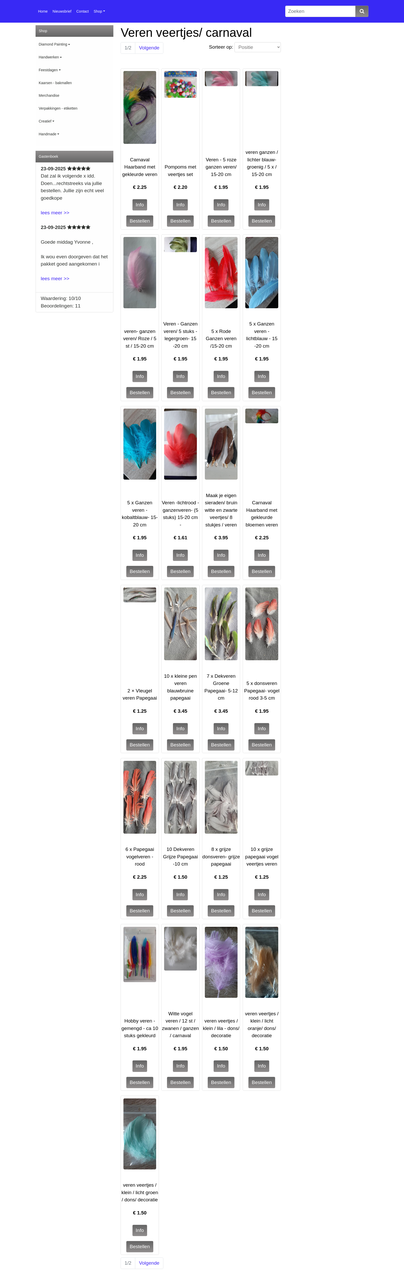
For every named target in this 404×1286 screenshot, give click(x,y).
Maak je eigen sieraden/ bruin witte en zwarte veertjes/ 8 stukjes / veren (221, 510)
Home (43, 11)
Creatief (45, 121)
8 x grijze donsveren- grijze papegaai (221, 857)
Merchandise (49, 95)
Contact (82, 11)
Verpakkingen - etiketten (58, 108)
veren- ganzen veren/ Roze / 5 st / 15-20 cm (139, 339)
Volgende (149, 47)
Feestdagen (48, 70)
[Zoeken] (320, 11)
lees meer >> (55, 212)
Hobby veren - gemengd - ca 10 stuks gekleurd (139, 1028)
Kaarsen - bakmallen (55, 83)
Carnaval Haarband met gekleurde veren (139, 167)
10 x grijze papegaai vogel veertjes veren (262, 857)
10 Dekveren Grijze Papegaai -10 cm (180, 857)
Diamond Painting (53, 44)
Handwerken (49, 57)
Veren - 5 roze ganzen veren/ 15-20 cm (221, 167)
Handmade (47, 134)
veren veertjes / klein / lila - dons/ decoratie (221, 1028)
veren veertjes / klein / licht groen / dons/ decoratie (139, 1192)
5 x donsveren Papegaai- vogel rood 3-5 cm (261, 691)
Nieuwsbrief (62, 11)
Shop (98, 11)
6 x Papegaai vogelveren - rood (139, 857)
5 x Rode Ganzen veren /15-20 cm (221, 339)
